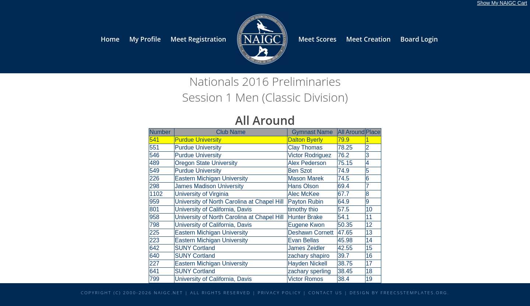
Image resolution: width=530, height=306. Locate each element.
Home (110, 39)
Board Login (419, 39)
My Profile (145, 39)
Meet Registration (198, 39)
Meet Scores (317, 39)
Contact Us (325, 292)
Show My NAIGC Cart (502, 3)
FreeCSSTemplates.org (414, 292)
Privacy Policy (279, 292)
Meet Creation (368, 39)
